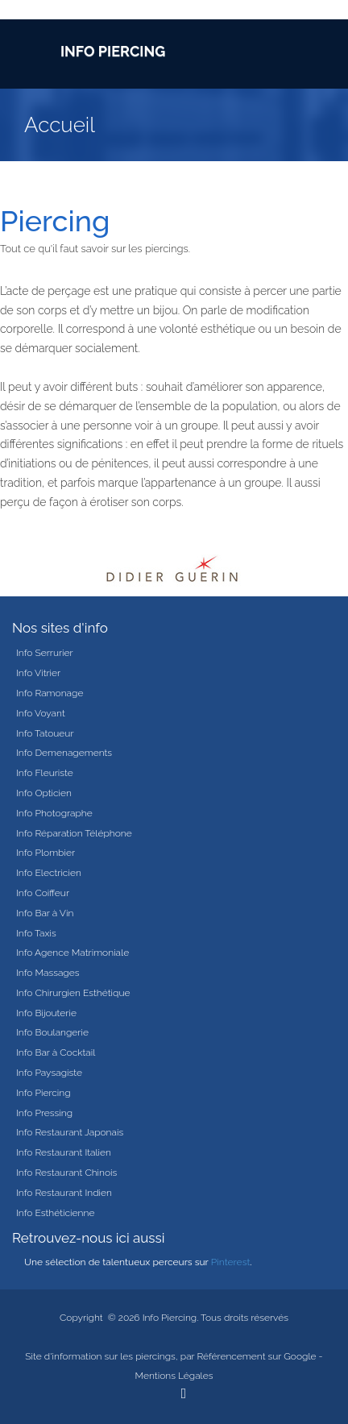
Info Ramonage (49, 693)
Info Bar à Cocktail (55, 1052)
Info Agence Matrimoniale (72, 952)
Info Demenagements (64, 752)
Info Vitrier (38, 673)
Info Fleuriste (44, 772)
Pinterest (231, 1262)
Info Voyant (40, 713)
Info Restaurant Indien (64, 1192)
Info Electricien (48, 872)
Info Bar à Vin (44, 913)
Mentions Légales (174, 1375)
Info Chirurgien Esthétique (73, 992)
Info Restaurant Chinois (66, 1172)
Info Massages (47, 972)
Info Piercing (43, 1092)
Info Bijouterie (46, 1013)
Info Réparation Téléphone (74, 833)
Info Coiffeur (42, 893)
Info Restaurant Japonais (69, 1132)
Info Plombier (45, 852)
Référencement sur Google (256, 1356)
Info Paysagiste (49, 1072)
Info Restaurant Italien (63, 1152)
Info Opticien (44, 793)
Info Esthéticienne (55, 1212)
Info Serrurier (44, 652)
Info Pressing (44, 1113)
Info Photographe (54, 813)
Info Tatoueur (45, 733)
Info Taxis (36, 933)
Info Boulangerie (52, 1032)
